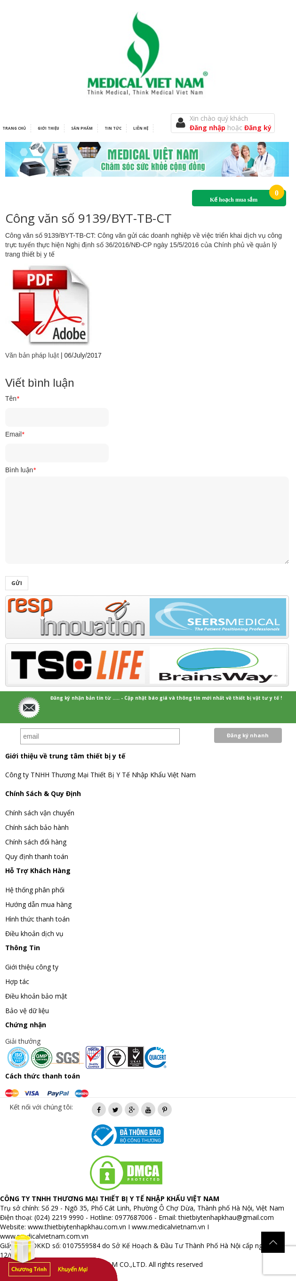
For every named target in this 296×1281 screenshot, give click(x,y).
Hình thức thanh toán (37, 918)
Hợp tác (17, 981)
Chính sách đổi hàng (35, 841)
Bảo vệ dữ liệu (27, 1010)
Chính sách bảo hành (37, 827)
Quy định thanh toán (36, 856)
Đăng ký (258, 127)
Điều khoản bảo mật (36, 996)
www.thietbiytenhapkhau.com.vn (77, 1226)
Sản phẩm (82, 128)
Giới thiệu (48, 128)
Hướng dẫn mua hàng (38, 904)
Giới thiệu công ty (31, 966)
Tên (12, 398)
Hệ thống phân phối (34, 889)
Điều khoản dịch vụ (34, 933)
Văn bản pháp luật (32, 355)
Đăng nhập (208, 127)
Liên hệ (140, 128)
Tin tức (112, 128)
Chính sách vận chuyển (39, 812)
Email (14, 434)
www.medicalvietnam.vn (168, 1226)
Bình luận (20, 470)
